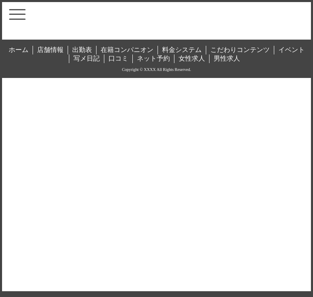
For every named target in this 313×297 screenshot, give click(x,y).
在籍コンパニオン (127, 49)
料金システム (182, 49)
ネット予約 (153, 58)
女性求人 (192, 58)
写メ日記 (86, 58)
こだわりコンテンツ (240, 49)
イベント (291, 49)
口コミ (118, 58)
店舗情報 (50, 49)
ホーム (18, 49)
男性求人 (227, 58)
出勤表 (82, 49)
